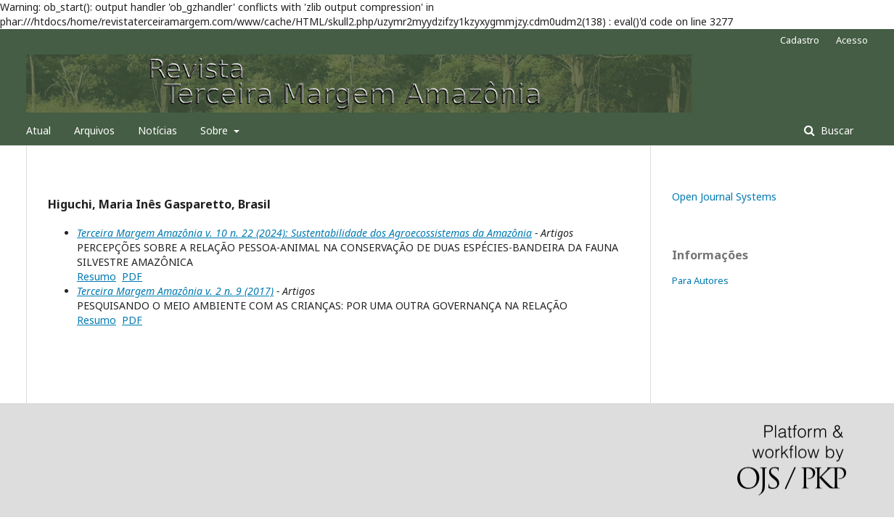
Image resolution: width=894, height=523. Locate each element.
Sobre (215, 130)
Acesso (852, 39)
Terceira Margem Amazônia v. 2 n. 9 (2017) (175, 291)
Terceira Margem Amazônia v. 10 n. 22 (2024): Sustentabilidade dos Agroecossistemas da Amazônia (304, 233)
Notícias (157, 130)
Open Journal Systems (724, 196)
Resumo (96, 276)
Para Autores (700, 280)
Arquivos (94, 130)
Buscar (835, 130)
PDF (132, 276)
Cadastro (799, 39)
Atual (38, 130)
